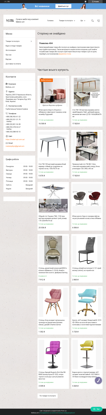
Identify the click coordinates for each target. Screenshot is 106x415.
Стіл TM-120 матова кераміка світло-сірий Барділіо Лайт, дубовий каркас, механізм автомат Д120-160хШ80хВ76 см (86, 113)
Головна (50, 20)
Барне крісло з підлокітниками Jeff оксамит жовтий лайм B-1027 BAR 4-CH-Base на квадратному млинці (86, 374)
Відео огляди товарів (14, 46)
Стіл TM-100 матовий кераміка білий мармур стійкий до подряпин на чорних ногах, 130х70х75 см (52, 166)
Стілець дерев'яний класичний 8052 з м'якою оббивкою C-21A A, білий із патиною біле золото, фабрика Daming (53, 270)
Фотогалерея (11, 50)
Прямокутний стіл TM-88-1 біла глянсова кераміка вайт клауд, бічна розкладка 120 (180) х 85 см (86, 166)
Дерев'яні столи (65, 54)
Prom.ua (63, 411)
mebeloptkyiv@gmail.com (15, 146)
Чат (96, 409)
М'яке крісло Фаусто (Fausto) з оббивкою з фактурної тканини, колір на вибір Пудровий (52, 112)
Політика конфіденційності (66, 413)
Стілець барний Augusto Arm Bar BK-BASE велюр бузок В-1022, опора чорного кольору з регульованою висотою (52, 375)
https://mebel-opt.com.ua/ (15, 139)
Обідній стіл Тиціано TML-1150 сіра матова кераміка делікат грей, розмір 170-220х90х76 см (53, 218)
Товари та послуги (66, 20)
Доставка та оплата (13, 64)
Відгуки (8, 59)
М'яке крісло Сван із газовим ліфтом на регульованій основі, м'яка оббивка (86, 217)
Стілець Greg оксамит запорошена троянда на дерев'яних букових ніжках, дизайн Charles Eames (52, 322)
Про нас (8, 55)
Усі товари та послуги (48, 396)
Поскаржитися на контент (48, 413)
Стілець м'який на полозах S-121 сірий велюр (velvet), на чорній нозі (86, 269)
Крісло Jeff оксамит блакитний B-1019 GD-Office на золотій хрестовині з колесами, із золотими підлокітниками (86, 322)
